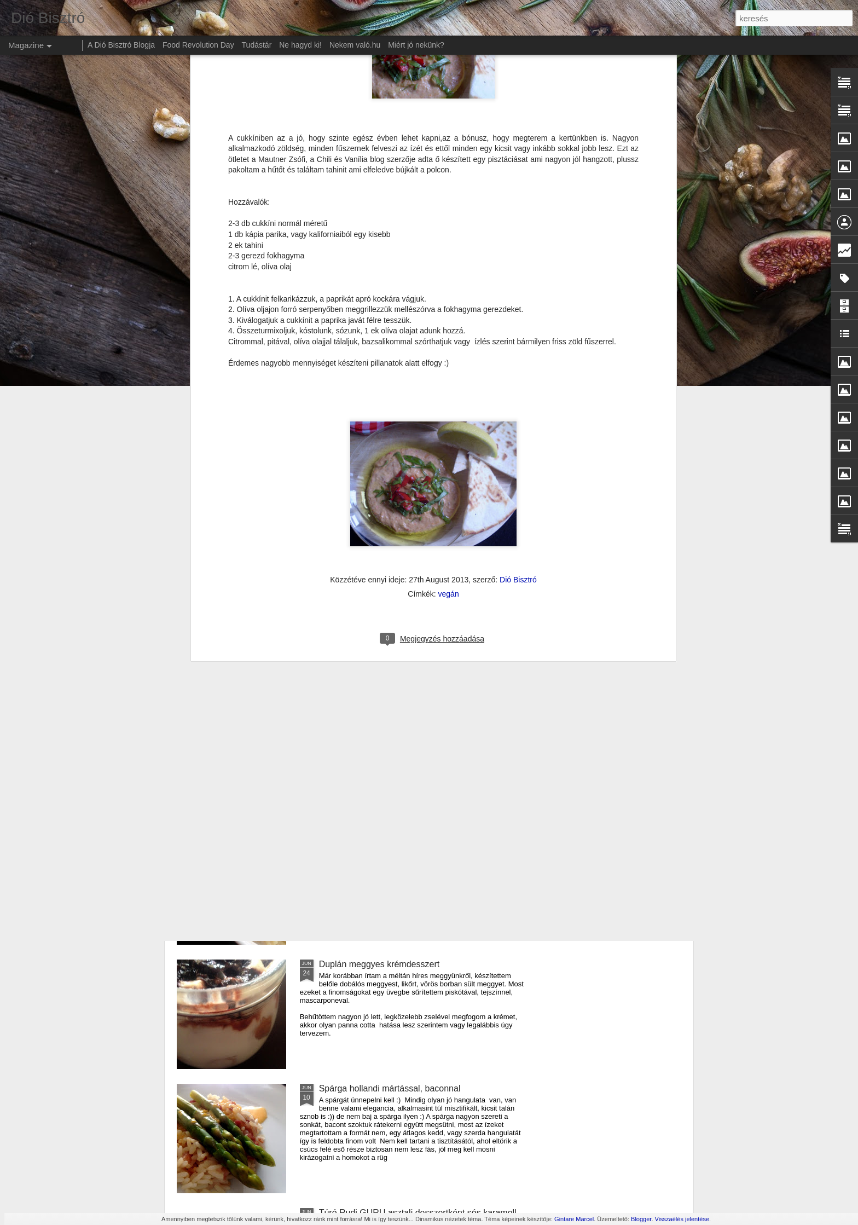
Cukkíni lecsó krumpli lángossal (380, 715)
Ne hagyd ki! (300, 45)
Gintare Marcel (574, 1219)
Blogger (641, 1219)
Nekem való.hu (354, 45)
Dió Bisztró (518, 349)
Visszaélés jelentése (682, 1219)
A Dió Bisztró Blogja (121, 45)
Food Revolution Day (198, 45)
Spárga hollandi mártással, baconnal (390, 1088)
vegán (448, 364)
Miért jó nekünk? (416, 45)
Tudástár (257, 45)
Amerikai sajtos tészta (361, 840)
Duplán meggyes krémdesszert (379, 964)
